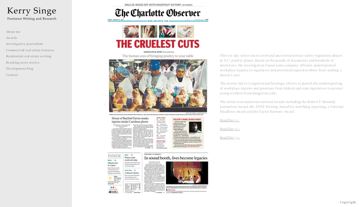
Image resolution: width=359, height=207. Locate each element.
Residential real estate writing (31, 56)
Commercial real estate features (32, 50)
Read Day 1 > (230, 120)
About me (13, 32)
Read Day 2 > (230, 128)
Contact (12, 75)
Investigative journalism (26, 44)
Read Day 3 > (230, 137)
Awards (11, 38)
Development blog (20, 68)
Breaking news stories (24, 62)
